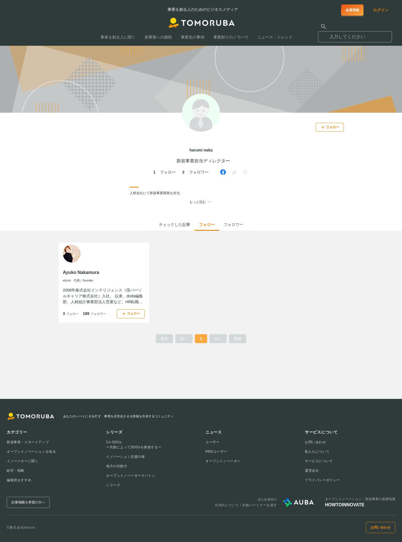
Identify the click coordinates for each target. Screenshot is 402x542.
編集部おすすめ (19, 480)
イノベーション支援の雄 (125, 457)
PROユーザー (216, 452)
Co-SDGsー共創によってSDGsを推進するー (133, 444)
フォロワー (233, 224)
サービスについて (319, 461)
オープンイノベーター (223, 461)
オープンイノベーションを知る (31, 452)
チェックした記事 (174, 224)
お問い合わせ (315, 442)
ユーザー (212, 442)
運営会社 (312, 471)
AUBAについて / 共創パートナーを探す (246, 505)
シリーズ (113, 485)
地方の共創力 (116, 466)
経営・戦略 (15, 471)
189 (94, 313)
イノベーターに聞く (22, 461)
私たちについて (317, 452)
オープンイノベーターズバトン (130, 476)
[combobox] (355, 34)
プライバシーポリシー (322, 480)
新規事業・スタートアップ (28, 442)
